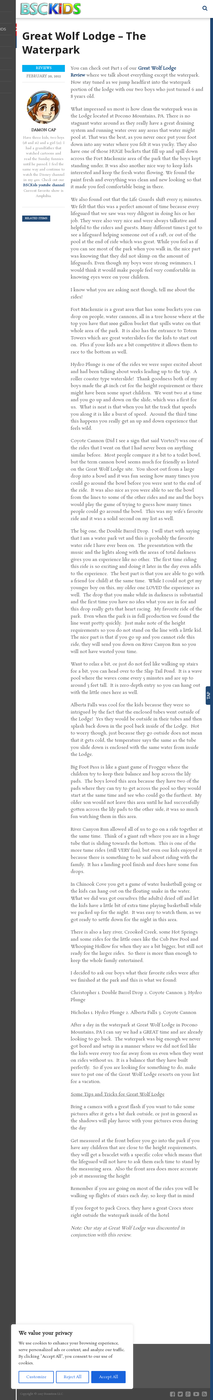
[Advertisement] (138, 1286)
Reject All (73, 1377)
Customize (36, 1377)
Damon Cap (43, 130)
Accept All (108, 1377)
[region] (72, 1356)
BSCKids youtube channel (43, 185)
